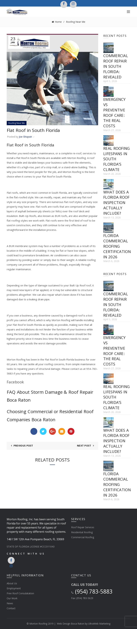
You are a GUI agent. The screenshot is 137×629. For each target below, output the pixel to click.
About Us (12, 583)
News (10, 603)
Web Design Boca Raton (70, 623)
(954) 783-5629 (84, 598)
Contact (11, 608)
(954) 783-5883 (91, 591)
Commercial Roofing (82, 537)
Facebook (15, 381)
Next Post (84, 445)
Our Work (12, 598)
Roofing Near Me (75, 21)
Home (58, 21)
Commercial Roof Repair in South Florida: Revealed (115, 66)
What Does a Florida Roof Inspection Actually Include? (116, 202)
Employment (14, 588)
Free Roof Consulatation (20, 593)
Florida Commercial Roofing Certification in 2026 (117, 246)
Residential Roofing (82, 532)
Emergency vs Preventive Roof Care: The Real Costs (114, 112)
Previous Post (23, 445)
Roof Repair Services (82, 527)
